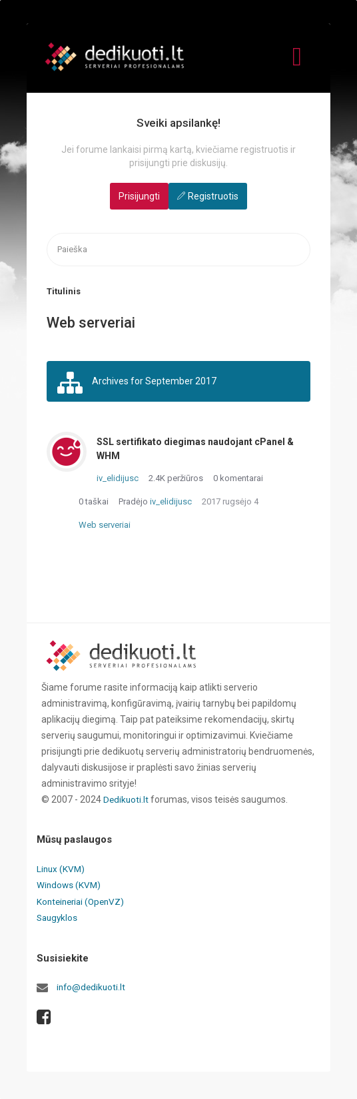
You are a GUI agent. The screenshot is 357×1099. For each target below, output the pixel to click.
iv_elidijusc (118, 481)
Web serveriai (105, 527)
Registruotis (213, 196)
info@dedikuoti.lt (92, 988)
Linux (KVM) (62, 871)
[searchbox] (178, 250)
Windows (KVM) (70, 887)
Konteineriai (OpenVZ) (83, 903)
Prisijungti (139, 196)
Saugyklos (58, 919)
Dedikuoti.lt (126, 802)
